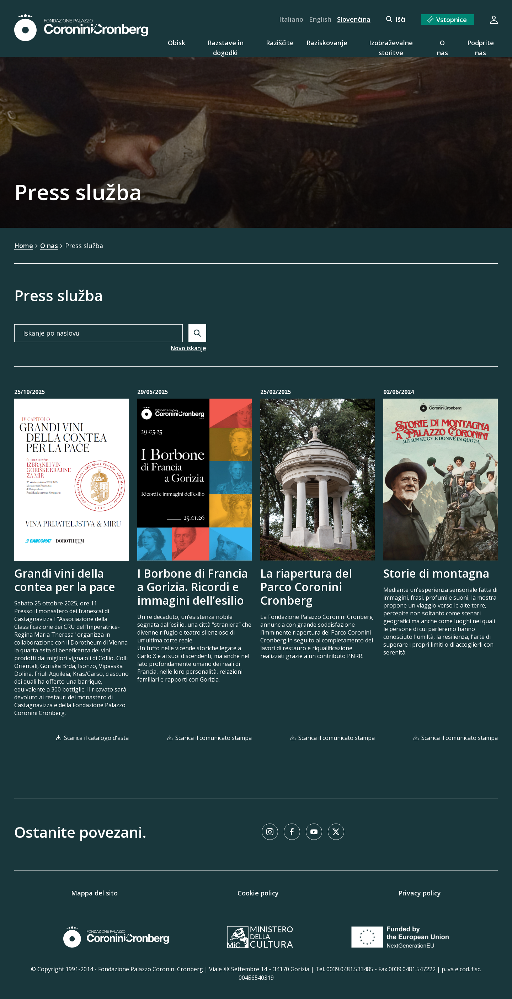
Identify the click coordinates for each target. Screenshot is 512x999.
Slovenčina (353, 19)
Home (23, 245)
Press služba (84, 245)
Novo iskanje (188, 348)
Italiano (291, 19)
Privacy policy (420, 893)
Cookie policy (258, 893)
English (320, 19)
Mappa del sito (94, 893)
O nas (49, 245)
